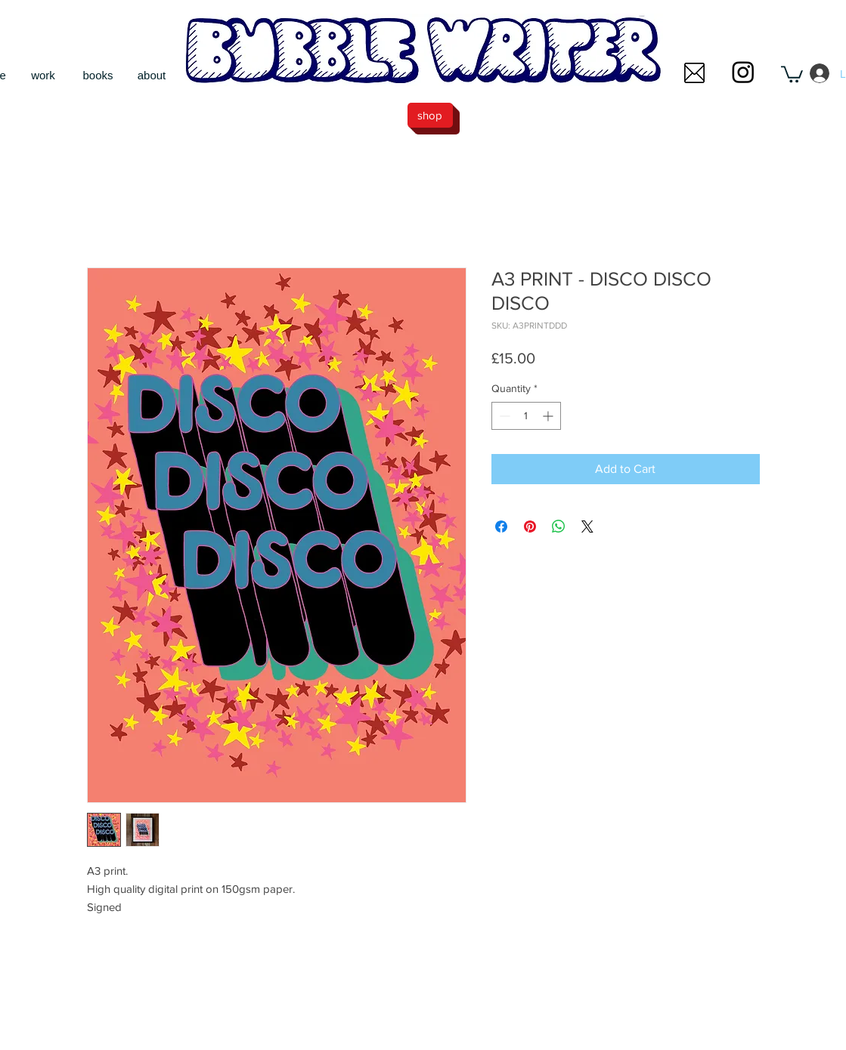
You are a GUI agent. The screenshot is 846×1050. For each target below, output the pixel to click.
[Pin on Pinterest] (530, 526)
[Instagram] (743, 71)
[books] (98, 75)
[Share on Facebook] (501, 526)
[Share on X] (587, 526)
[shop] (430, 115)
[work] (43, 75)
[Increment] (549, 416)
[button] (694, 73)
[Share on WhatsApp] (559, 526)
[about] (151, 75)
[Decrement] (503, 416)
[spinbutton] (526, 416)
